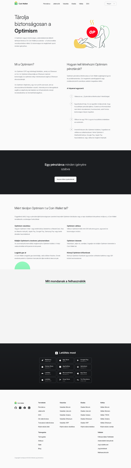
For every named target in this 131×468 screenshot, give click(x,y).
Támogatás (42, 437)
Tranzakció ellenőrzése (46, 423)
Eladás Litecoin (86, 411)
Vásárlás (66, 4)
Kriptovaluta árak (44, 427)
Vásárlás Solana (65, 415)
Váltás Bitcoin (104, 407)
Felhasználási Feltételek (106, 437)
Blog (39, 448)
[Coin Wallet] (21, 3)
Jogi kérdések (102, 448)
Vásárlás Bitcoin (65, 407)
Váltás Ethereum (105, 423)
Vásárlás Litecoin (65, 411)
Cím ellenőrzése (43, 419)
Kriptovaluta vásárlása (67, 427)
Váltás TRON (104, 415)
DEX (87, 4)
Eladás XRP (85, 423)
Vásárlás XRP (64, 423)
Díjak (39, 445)
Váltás (81, 4)
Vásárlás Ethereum (66, 419)
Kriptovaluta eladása (87, 427)
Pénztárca (46, 4)
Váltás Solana (105, 419)
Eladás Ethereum (86, 419)
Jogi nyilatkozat (103, 445)
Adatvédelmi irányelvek (105, 441)
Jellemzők (56, 4)
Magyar (110, 3)
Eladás (74, 4)
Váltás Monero (105, 411)
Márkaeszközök (103, 452)
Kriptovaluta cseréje (107, 427)
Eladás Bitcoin (85, 407)
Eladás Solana (85, 415)
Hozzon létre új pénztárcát (65, 179)
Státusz (40, 441)
